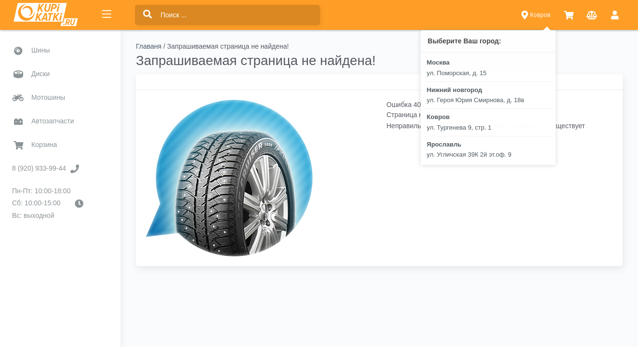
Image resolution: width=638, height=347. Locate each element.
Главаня (148, 46)
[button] (568, 15)
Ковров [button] (536, 15)
